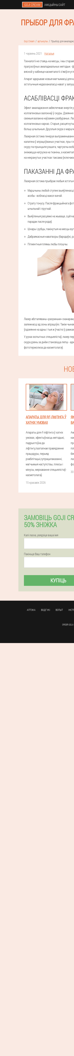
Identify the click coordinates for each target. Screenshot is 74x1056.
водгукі (45, 610)
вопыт (59, 610)
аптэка (31, 610)
